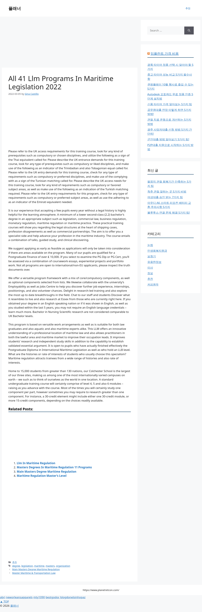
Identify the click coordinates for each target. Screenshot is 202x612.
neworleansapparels (19, 597)
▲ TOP (4, 601)
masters (50, 565)
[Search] (189, 30)
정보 (150, 273)
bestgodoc (53, 597)
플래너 (14, 8)
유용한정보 (154, 262)
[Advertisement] (69, 43)
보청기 (151, 256)
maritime (39, 565)
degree (16, 565)
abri (2, 597)
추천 (187, 8)
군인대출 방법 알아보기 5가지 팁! (168, 139)
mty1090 (39, 597)
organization (63, 565)
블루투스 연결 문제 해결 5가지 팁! (168, 212)
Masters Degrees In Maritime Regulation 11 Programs (54, 467)
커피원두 (153, 284)
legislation (27, 565)
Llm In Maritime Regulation (36, 463)
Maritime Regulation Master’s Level (42, 476)
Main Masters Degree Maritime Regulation (46, 471)
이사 (150, 267)
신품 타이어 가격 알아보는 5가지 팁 (169, 104)
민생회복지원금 (157, 251)
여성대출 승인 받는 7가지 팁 (165, 197)
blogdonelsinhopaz (73, 597)
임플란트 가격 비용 (165, 53)
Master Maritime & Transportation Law (34, 573)
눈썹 (150, 245)
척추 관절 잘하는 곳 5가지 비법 (166, 191)
